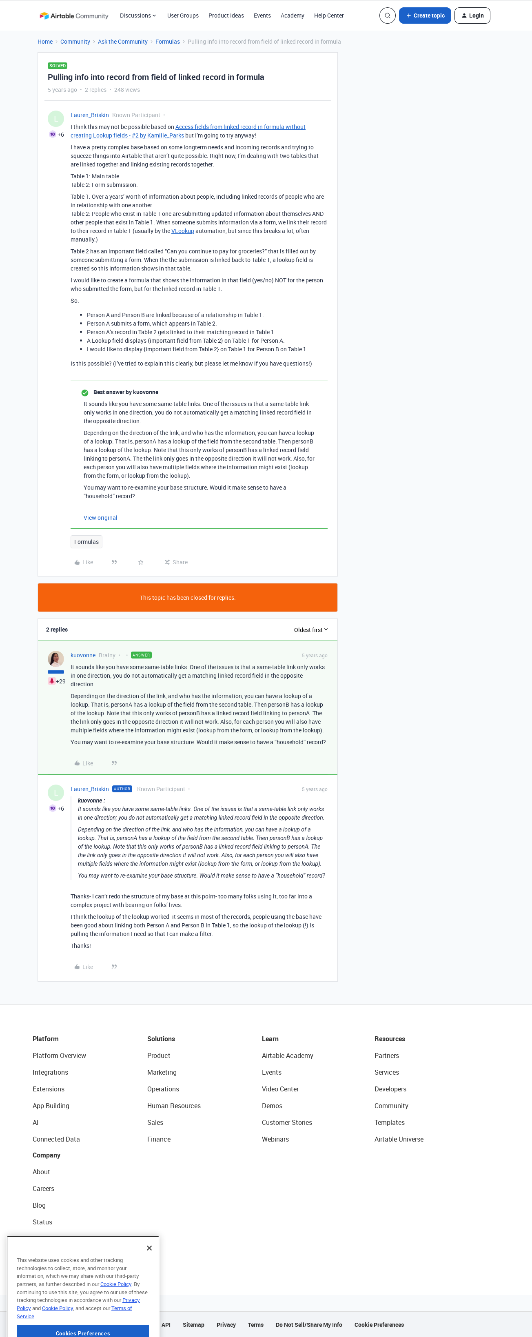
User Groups (183, 15)
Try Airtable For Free (61, 1255)
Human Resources (174, 1105)
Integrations (50, 1072)
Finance (159, 1139)
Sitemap (193, 1324)
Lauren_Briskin (90, 115)
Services (387, 1072)
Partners (387, 1055)
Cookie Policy (115, 1307)
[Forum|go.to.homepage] (74, 15)
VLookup (182, 231)
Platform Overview (59, 1055)
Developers (390, 1088)
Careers (43, 1188)
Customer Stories (287, 1122)
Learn (270, 1038)
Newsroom (48, 1238)
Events (262, 15)
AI (36, 1122)
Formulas (167, 41)
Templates (390, 1122)
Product (159, 1055)
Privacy (226, 1324)
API (166, 1324)
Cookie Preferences (379, 1324)
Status (42, 1221)
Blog (39, 1205)
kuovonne (83, 655)
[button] (425, 15)
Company (46, 1155)
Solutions (161, 1038)
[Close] (149, 1272)
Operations (163, 1088)
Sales (155, 1122)
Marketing (162, 1072)
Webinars (275, 1139)
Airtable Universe (399, 1139)
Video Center (280, 1088)
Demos (272, 1105)
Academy (292, 15)
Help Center (329, 15)
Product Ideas (226, 15)
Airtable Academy (287, 1055)
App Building (51, 1105)
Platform (46, 1038)
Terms (256, 1324)
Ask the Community (123, 41)
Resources (390, 1038)
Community (75, 41)
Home (45, 41)
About (41, 1171)
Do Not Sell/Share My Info (309, 1324)
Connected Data (56, 1139)
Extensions (48, 1088)
